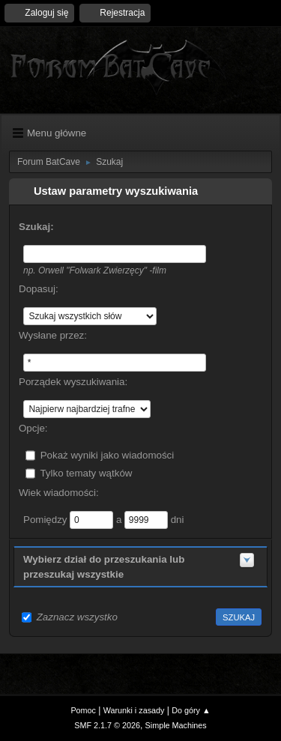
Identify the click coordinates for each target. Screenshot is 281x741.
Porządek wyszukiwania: (73, 381)
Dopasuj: (38, 288)
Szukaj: (36, 226)
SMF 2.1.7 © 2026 (107, 725)
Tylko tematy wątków (86, 472)
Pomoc (83, 710)
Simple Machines (176, 725)
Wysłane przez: (53, 335)
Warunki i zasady (134, 710)
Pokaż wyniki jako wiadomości (107, 454)
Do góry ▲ (191, 710)
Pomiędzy (46, 518)
